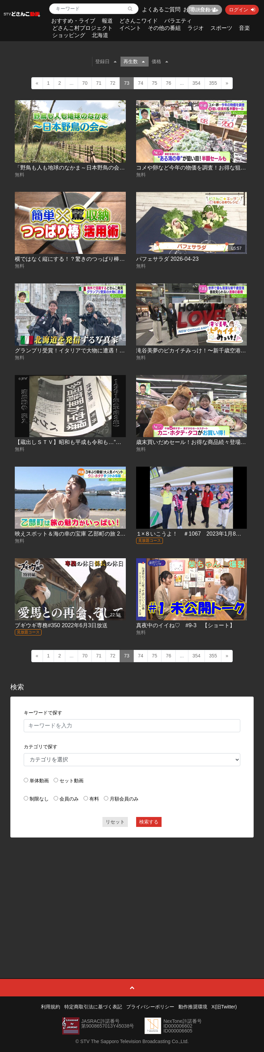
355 (213, 83)
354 (196, 83)
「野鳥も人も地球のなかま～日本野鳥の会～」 (72, 168)
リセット (115, 822)
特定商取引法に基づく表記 (93, 1006)
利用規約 (50, 1006)
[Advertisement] (132, 892)
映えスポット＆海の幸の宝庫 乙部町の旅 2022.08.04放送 (85, 534)
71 (98, 83)
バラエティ (178, 21)
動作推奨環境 (192, 1006)
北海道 (100, 35)
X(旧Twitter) (224, 1006)
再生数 (134, 61)
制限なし (39, 799)
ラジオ (195, 28)
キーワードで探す (43, 712)
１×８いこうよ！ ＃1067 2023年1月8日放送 (194, 534)
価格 (160, 61)
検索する (148, 822)
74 (140, 83)
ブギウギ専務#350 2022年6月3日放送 (61, 625)
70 (85, 83)
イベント (130, 28)
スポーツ (221, 28)
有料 (94, 799)
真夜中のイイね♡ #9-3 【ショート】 (185, 625)
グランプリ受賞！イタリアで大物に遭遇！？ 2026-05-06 (84, 350)
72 (113, 83)
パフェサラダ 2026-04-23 (167, 259)
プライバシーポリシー (150, 1006)
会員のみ (69, 799)
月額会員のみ (124, 799)
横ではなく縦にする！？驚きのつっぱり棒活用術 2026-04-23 (90, 259)
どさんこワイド (138, 21)
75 (154, 83)
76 (168, 83)
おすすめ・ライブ (73, 21)
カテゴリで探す (40, 746)
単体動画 (39, 780)
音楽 (244, 28)
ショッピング (68, 35)
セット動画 (71, 780)
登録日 (106, 61)
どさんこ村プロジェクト (82, 28)
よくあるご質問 (161, 9)
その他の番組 (164, 28)
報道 (107, 21)
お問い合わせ (199, 9)
